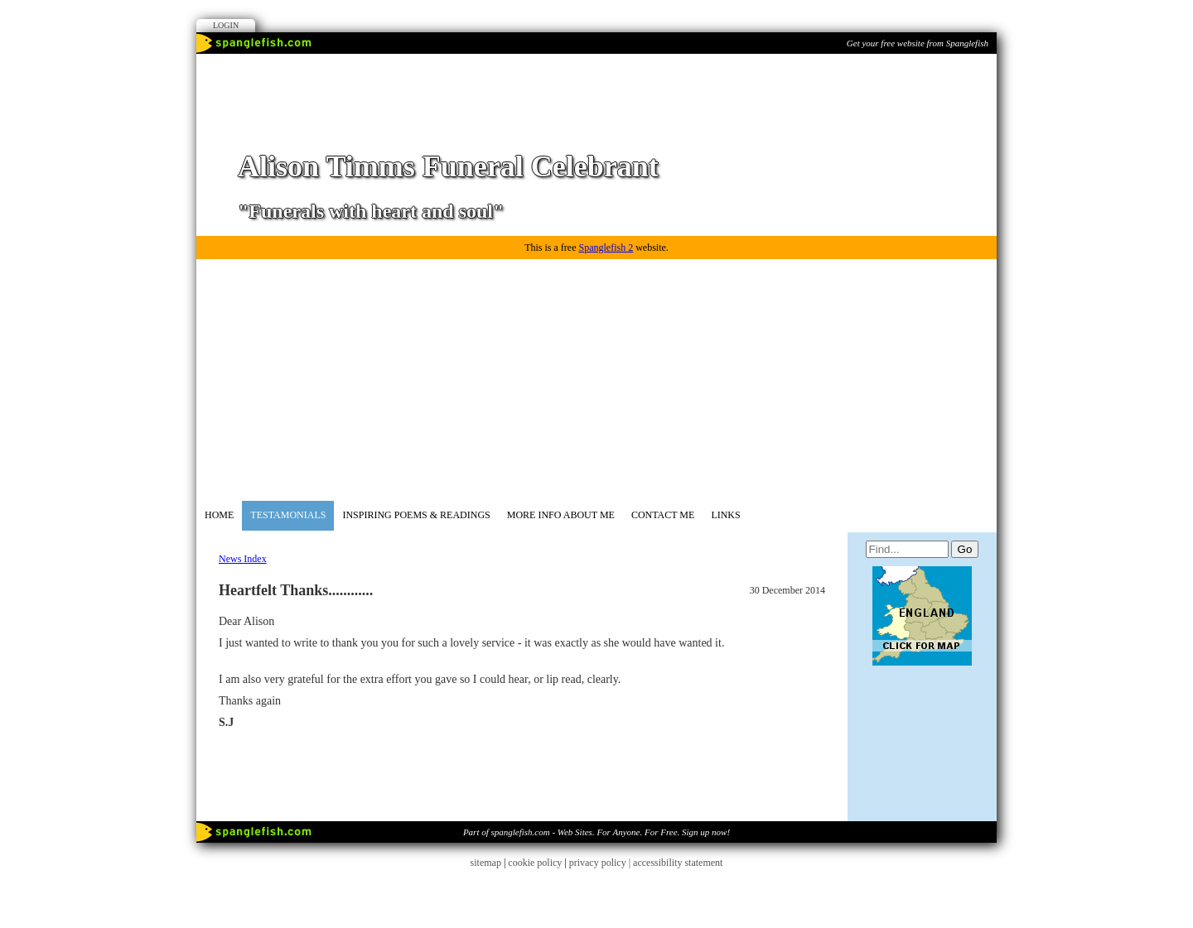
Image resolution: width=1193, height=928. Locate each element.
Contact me (663, 515)
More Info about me (561, 515)
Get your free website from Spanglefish (917, 43)
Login (226, 25)
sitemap (486, 862)
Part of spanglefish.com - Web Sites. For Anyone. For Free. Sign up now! (596, 832)
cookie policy (535, 862)
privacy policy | (601, 862)
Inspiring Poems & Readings (416, 515)
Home (219, 515)
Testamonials (288, 515)
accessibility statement (677, 862)
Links (725, 515)
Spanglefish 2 (605, 247)
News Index (243, 559)
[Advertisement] (596, 377)
